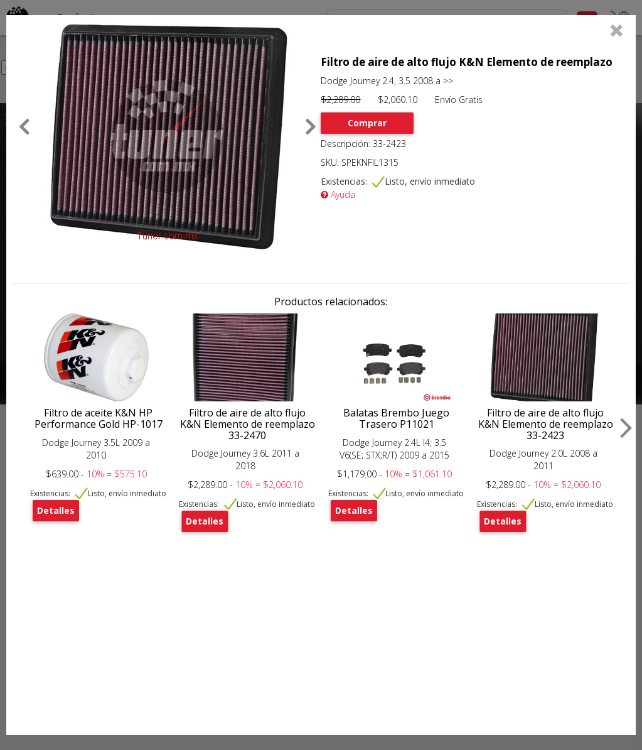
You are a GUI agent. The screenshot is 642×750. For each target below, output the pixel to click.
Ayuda (338, 194)
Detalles (56, 510)
